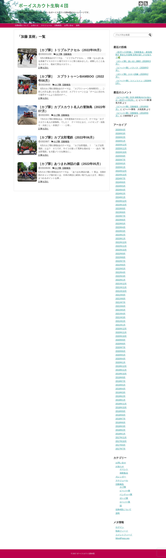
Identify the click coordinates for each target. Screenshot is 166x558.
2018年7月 (121, 419)
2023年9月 (121, 208)
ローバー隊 (125, 502)
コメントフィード (124, 535)
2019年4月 (121, 389)
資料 (77, 25)
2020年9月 (121, 340)
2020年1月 (121, 362)
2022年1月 (121, 280)
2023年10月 (121, 205)
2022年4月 (121, 272)
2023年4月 (121, 227)
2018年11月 (121, 404)
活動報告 (58, 25)
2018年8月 (121, 415)
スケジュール (46, 25)
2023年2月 (121, 235)
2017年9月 (121, 445)
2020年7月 (121, 347)
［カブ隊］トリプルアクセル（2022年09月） (70, 50)
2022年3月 (121, 276)
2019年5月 (121, 385)
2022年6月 (121, 265)
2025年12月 (121, 145)
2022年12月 (121, 242)
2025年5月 (121, 163)
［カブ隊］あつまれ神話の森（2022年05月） (72, 164)
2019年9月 (121, 377)
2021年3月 (121, 317)
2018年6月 (121, 422)
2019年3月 (121, 392)
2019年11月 (121, 370)
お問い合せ (68, 25)
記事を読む (43, 68)
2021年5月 (121, 310)
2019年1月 (121, 400)
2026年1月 (121, 141)
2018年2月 (121, 430)
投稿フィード (122, 531)
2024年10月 (121, 175)
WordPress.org (122, 538)
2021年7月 (121, 302)
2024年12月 (121, 171)
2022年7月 (121, 261)
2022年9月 (121, 254)
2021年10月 (121, 291)
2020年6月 (121, 351)
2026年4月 (121, 130)
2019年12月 (121, 366)
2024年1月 (121, 197)
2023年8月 (121, 212)
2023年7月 (121, 216)
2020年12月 (121, 329)
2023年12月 (121, 201)
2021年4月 (121, 314)
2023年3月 (121, 231)
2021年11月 (121, 287)
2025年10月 (121, 152)
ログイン (120, 527)
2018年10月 (121, 407)
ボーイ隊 (124, 498)
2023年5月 (121, 224)
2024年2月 (121, 193)
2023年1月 (121, 239)
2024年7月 (121, 178)
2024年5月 (121, 186)
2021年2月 (121, 321)
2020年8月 (121, 344)
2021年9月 (121, 295)
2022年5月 (121, 269)
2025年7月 (121, 160)
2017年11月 (121, 437)
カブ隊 (59, 54)
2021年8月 (121, 299)
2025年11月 (121, 148)
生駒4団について (22, 25)
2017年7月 (121, 449)
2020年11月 (121, 332)
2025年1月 (121, 167)
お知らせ (34, 25)
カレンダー (121, 477)
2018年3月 (121, 426)
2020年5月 (121, 355)
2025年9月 (121, 156)
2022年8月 (121, 257)
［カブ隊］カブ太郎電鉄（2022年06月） (67, 137)
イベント (124, 469)
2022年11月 (121, 246)
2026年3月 (121, 133)
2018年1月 (121, 434)
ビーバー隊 (125, 491)
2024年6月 (121, 182)
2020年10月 (121, 336)
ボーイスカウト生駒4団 (86, 554)
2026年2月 (121, 137)
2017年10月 (121, 441)
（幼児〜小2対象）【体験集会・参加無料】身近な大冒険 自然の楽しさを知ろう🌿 (134, 55)
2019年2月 (121, 396)
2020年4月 (121, 359)
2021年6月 (121, 306)
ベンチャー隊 (126, 494)
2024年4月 (121, 190)
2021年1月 (121, 325)
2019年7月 (121, 381)
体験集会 (124, 473)
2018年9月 (121, 411)
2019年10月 (121, 374)
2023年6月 (121, 220)
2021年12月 (121, 284)
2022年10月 (121, 250)
